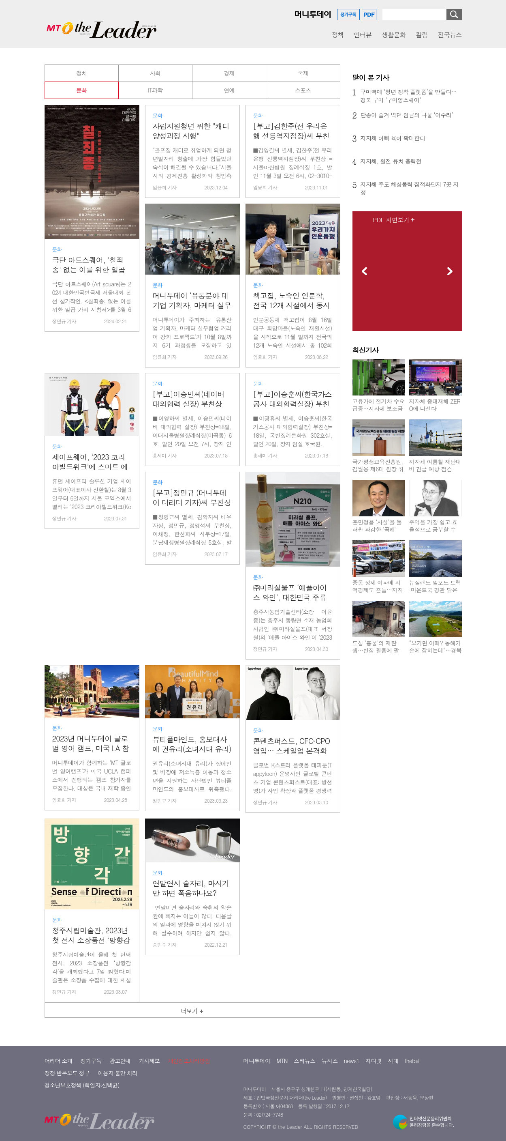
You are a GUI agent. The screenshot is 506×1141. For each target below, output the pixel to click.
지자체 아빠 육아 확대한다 (393, 138)
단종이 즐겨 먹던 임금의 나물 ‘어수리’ (407, 115)
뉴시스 (330, 1089)
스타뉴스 (305, 1089)
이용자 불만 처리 (117, 1101)
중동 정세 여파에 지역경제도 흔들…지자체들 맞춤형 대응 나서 (377, 593)
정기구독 (90, 1089)
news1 (351, 1089)
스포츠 (303, 90)
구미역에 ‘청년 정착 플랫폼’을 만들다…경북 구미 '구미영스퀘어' (409, 96)
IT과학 (155, 90)
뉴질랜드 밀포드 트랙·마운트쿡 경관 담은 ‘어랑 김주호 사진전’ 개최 (435, 593)
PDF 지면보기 (391, 220)
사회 (155, 73)
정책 (338, 34)
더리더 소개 (59, 1089)
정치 (81, 73)
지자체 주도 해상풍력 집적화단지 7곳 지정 (410, 188)
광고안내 (119, 1089)
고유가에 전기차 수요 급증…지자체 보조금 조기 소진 (378, 408)
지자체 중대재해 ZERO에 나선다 (435, 405)
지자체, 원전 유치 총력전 (391, 161)
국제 (303, 73)
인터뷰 (362, 34)
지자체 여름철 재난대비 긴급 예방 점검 (435, 465)
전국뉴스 (450, 34)
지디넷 (373, 1089)
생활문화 (394, 34)
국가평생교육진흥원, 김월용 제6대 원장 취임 (378, 469)
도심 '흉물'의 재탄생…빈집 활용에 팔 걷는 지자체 (375, 650)
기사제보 (149, 1089)
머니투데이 (257, 1089)
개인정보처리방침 (189, 1089)
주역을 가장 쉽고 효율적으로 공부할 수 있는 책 (433, 529)
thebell (413, 1089)
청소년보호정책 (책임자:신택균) (82, 1113)
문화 (81, 90)
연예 (229, 90)
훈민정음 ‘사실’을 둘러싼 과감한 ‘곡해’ (377, 525)
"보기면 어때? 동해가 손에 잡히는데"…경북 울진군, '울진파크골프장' (435, 653)
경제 (229, 73)
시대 (393, 1089)
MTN (282, 1089)
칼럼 (421, 34)
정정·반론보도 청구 (67, 1101)
